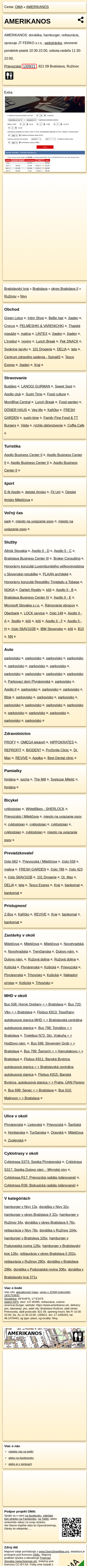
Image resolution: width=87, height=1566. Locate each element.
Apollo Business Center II (23, 455)
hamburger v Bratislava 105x (26, 1238)
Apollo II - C (63, 551)
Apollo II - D (40, 551)
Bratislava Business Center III (26, 558)
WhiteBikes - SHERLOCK (45, 809)
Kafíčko (53, 410)
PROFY (10, 742)
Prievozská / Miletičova (21, 816)
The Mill (40, 779)
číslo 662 (11, 861)
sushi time (31, 418)
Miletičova (11, 944)
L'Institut (10, 341)
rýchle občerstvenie (48, 425)
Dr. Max (67, 877)
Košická (10, 967)
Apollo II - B (65, 590)
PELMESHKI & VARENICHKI (42, 326)
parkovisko (12, 658)
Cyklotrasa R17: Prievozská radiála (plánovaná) (40, 1177)
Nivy (23, 296)
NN (10, 636)
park (7, 521)
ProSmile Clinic (57, 750)
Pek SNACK (69, 341)
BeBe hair (56, 318)
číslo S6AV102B (23, 629)
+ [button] (10, 181)
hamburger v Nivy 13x (20, 1207)
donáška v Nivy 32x (54, 1207)
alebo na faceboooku (21, 1457)
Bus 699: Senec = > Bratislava (31, 1090)
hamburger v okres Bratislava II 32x (31, 1214)
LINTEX (42, 334)
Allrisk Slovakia (15, 551)
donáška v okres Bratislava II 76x (50, 1222)
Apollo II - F (54, 621)
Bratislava (39, 289)
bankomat (72, 885)
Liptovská (35, 1124)
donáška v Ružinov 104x (57, 1230)
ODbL (36, 1554)
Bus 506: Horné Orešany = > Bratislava (33, 1004)
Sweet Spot (63, 386)
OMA (19, 7)
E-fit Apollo (12, 492)
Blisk (7, 697)
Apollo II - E (62, 597)
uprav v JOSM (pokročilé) (55, 1292)
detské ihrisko (35, 492)
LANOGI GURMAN (35, 386)
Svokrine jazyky (16, 349)
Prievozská (20, 66)
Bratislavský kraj (16, 289)
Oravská (57, 1132)
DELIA (61, 349)
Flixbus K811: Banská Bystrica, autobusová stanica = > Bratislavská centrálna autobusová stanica (38, 1067)
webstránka (53, 43)
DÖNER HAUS (15, 410)
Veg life (37, 410)
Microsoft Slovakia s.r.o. (22, 605)
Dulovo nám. (65, 951)
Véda (25, 425)
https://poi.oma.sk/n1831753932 (22, 277)
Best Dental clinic (61, 758)
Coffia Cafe (75, 425)
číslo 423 (76, 869)
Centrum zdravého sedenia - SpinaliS (32, 357)
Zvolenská (16, 1140)
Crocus (9, 326)
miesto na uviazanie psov (34, 521)
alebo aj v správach (20, 1464)
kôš (48, 590)
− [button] (10, 188)
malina (26, 334)
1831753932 (11, 1295)
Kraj (37, 365)
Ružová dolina (38, 959)
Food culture (56, 394)
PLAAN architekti (55, 574)
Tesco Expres (39, 885)
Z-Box (8, 914)
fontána (9, 779)
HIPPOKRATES (62, 742)
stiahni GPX (11, 1301)
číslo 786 (57, 869)
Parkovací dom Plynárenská (29, 681)
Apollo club (12, 394)
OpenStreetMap (34, 273)
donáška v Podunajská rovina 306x (40, 1269)
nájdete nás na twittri (20, 1451)
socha (24, 779)
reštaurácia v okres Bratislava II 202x (48, 1254)
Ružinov (10, 296)
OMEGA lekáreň (33, 742)
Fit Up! (56, 492)
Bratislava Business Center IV (26, 597)
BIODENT (33, 750)
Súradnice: (10, 1298)
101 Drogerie (42, 349)
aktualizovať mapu (27, 1292)
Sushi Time (34, 394)
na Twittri (43, 1518)
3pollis (16, 621)
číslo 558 (68, 861)
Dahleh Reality (30, 590)
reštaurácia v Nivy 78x (21, 1230)
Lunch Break (45, 341)
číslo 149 (56, 613)
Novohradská (74, 944)
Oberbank (11, 613)
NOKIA (9, 590)
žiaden (73, 318)
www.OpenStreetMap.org (54, 1551)
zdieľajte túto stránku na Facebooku (28, 1517)
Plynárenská (30, 967)
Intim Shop (36, 318)
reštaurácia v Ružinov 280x (24, 1261)
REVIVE (21, 758)
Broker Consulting (66, 558)
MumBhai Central (17, 402)
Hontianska (16, 1132)
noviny (26, 341)
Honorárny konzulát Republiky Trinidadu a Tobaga (41, 582)
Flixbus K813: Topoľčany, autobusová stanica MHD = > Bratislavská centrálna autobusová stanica (43, 1020)
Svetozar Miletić (63, 779)
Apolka (37, 758)
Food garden (68, 402)
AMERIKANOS (37, 7)
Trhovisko (35, 975)
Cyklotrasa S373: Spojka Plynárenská (32, 1162)
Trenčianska (42, 951)
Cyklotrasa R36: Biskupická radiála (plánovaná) (40, 1185)
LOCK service (34, 613)
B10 (81, 629)
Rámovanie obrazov (60, 605)
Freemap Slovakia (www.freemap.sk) (27, 1559)
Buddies (10, 386)
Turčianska (38, 1132)
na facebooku (33, 1515)
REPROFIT (12, 750)
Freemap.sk (56, 273)
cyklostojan (12, 809)
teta (74, 349)
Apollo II (10, 689)
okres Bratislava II (64, 289)
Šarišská (74, 1124)
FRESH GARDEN (32, 869)
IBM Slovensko (52, 629)
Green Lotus (13, 318)
